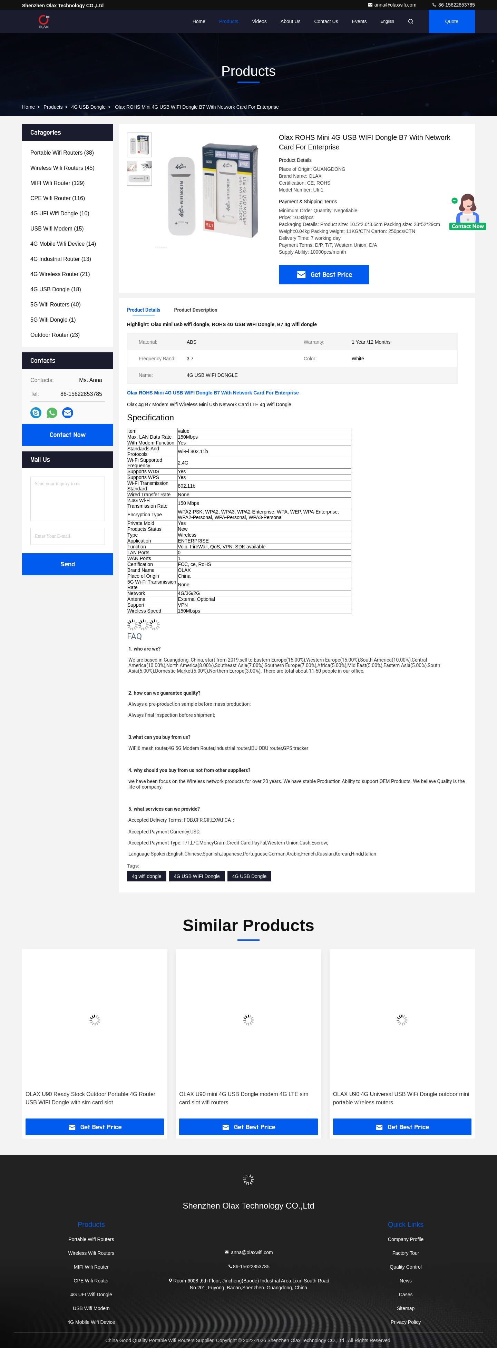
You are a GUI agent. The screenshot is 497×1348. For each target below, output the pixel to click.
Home (199, 21)
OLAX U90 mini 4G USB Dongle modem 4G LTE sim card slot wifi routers (243, 1098)
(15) (57, 229)
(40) (55, 304)
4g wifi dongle (147, 876)
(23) (55, 335)
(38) (62, 153)
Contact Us (326, 21)
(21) (60, 274)
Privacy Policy (406, 1322)
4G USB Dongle (88, 107)
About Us (291, 21)
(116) (57, 198)
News (406, 1280)
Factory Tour (405, 1253)
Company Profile (406, 1239)
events (359, 21)
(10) (59, 213)
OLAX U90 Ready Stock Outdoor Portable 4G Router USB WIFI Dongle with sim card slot (90, 1098)
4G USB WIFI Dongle (197, 876)
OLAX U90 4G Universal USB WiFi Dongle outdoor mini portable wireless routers (401, 1098)
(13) (60, 259)
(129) (57, 183)
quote (451, 21)
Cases (406, 1294)
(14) (63, 244)
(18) (55, 289)
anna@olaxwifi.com (393, 5)
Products (228, 21)
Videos (259, 21)
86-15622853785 (453, 5)
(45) (62, 168)
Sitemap (406, 1308)
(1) (53, 320)
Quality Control (406, 1267)
